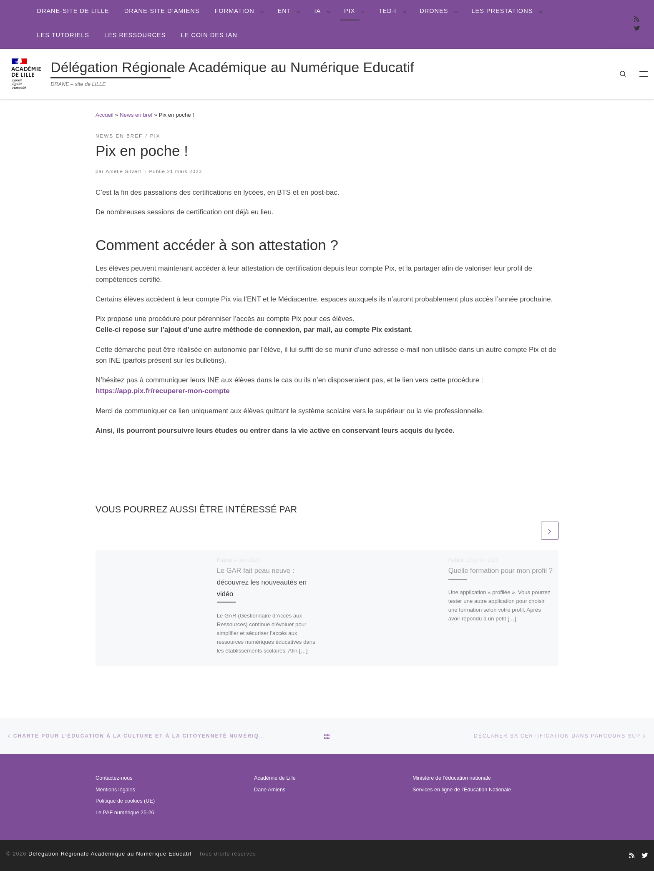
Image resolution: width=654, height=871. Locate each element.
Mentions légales (115, 790)
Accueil (104, 115)
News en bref (136, 115)
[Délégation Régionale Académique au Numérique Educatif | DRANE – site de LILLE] (27, 72)
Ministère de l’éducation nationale (452, 778)
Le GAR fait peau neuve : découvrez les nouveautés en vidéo (266, 581)
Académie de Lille (275, 778)
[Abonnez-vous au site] (636, 19)
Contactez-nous (114, 778)
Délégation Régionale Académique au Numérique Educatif (109, 854)
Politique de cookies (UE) (125, 801)
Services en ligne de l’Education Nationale (462, 790)
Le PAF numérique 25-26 (125, 813)
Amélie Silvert (123, 171)
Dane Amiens (269, 790)
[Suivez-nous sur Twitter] (637, 28)
